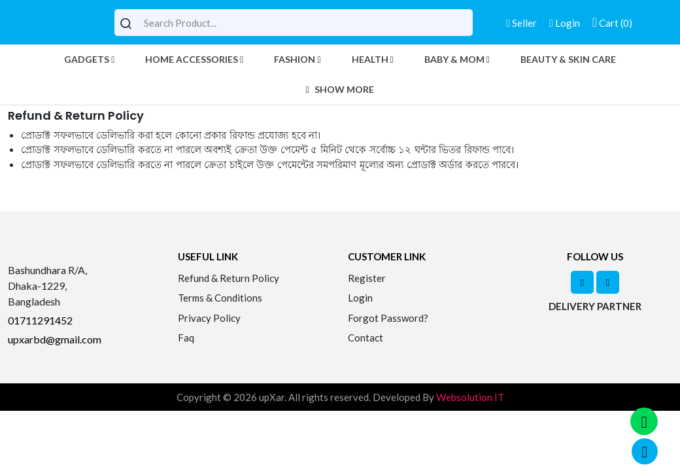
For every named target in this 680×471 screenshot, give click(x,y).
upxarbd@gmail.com (54, 339)
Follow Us (595, 256)
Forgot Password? (388, 318)
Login (564, 23)
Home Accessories (194, 59)
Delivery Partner (595, 306)
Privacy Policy (209, 318)
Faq (186, 337)
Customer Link (387, 256)
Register (367, 278)
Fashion (297, 59)
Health (373, 59)
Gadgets (89, 59)
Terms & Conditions (220, 298)
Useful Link (208, 256)
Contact (365, 337)
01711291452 (40, 320)
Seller (521, 23)
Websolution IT (470, 397)
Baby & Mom (457, 59)
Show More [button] (340, 89)
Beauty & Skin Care (568, 59)
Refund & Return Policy (228, 278)
